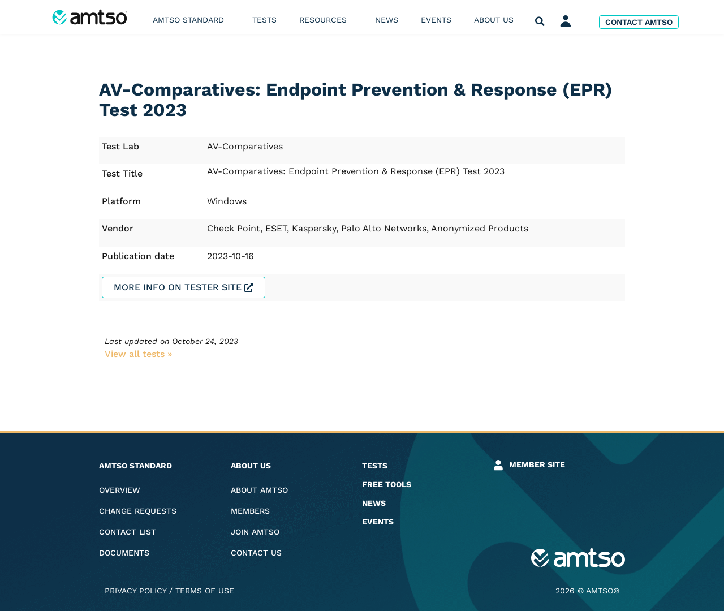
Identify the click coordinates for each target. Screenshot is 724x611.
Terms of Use (204, 590)
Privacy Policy (135, 590)
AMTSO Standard (191, 19)
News (386, 19)
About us (496, 19)
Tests (264, 19)
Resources (325, 19)
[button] (540, 21)
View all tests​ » (138, 353)
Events (436, 19)
